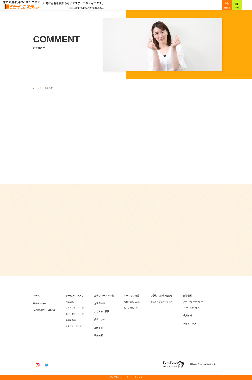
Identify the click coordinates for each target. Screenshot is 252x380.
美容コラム (99, 319)
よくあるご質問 (101, 311)
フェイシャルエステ (75, 308)
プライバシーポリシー (193, 302)
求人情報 (187, 315)
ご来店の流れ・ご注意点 (44, 310)
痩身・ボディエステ (75, 314)
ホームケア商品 (131, 295)
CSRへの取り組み (191, 308)
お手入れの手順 (131, 308)
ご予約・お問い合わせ (161, 295)
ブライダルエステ (74, 326)
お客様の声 (99, 303)
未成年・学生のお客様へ (162, 302)
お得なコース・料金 (104, 295)
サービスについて (74, 295)
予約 (237, 8)
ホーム (36, 88)
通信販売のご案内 (132, 302)
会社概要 (187, 295)
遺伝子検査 (71, 320)
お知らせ (98, 327)
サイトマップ (189, 323)
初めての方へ (39, 303)
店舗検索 (227, 8)
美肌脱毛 (70, 302)
